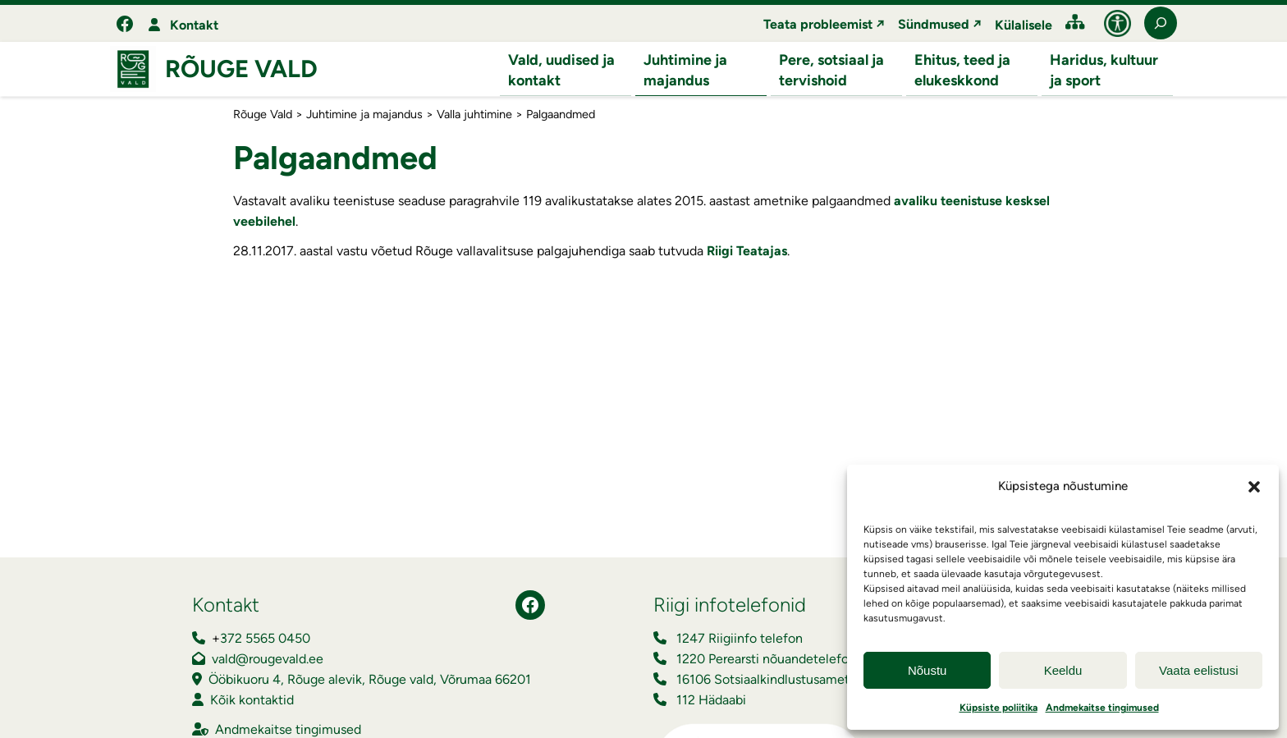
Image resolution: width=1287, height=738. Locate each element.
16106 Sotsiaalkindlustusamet (763, 680)
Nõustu (927, 670)
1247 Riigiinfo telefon (739, 639)
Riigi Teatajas (747, 251)
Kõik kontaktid (252, 700)
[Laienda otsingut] (1160, 23)
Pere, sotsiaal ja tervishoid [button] (831, 70)
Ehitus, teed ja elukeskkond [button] (962, 70)
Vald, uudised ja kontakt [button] (561, 70)
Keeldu (1063, 670)
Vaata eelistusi (1198, 670)
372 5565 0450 (265, 639)
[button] (1254, 487)
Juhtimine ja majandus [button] (685, 70)
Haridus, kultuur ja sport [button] (1104, 70)
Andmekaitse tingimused (1102, 707)
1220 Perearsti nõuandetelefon (766, 659)
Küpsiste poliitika (998, 707)
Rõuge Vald (241, 69)
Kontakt (194, 25)
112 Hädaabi (711, 700)
